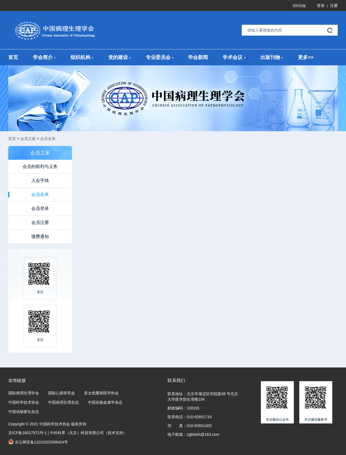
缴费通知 (40, 236)
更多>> (306, 57)
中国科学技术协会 (23, 402)
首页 (13, 57)
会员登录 (40, 208)
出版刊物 (271, 57)
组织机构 (82, 57)
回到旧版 (299, 6)
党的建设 (119, 57)
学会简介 (44, 57)
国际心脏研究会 (61, 393)
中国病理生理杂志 (63, 402)
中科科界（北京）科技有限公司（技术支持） (88, 433)
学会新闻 (198, 57)
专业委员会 (160, 57)
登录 (321, 5)
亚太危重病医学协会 (101, 393)
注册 (334, 5)
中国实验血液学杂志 (105, 402)
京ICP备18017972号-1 (27, 433)
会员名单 (47, 138)
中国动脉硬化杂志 (23, 412)
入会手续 (40, 180)
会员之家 (28, 138)
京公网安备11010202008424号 (38, 441)
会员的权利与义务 (40, 166)
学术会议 (234, 57)
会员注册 (40, 222)
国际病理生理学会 (23, 393)
